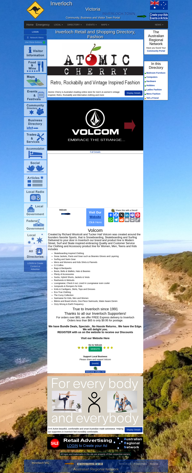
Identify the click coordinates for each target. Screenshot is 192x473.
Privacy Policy (140, 464)
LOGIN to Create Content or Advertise (35, 266)
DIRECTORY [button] (74, 24)
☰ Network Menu (35, 37)
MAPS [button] (105, 24)
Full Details (95, 152)
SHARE (95, 363)
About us (154, 464)
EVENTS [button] (91, 24)
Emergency (43, 24)
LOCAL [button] (58, 24)
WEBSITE (95, 349)
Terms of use (125, 464)
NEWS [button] (159, 24)
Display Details (134, 93)
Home (30, 24)
